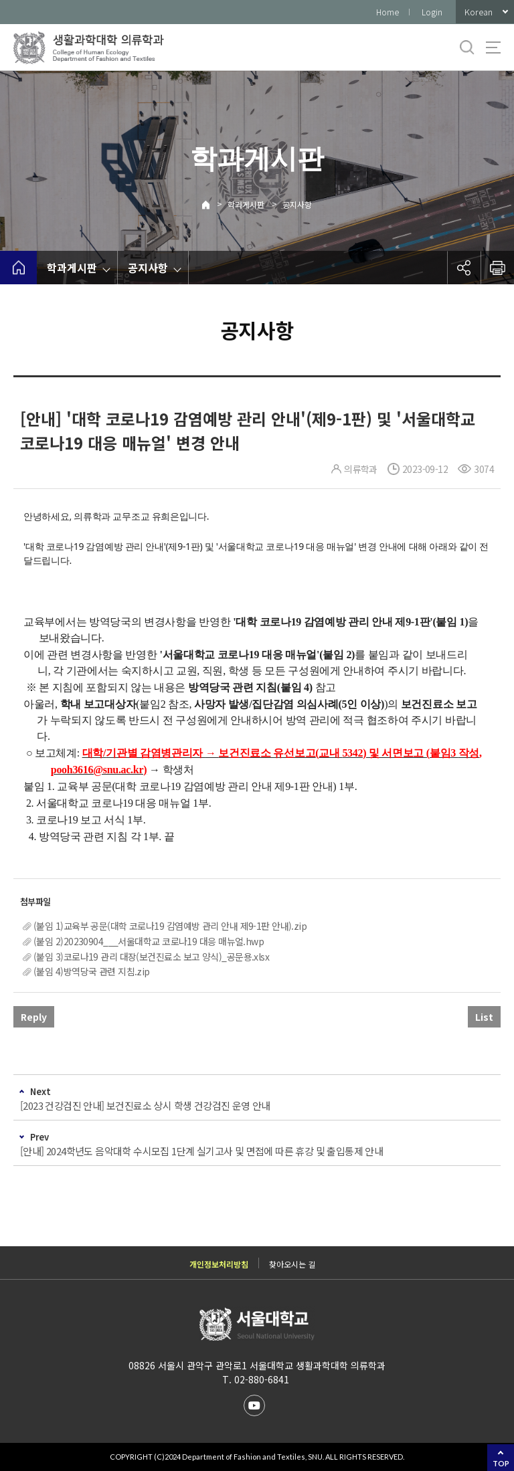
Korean (478, 11)
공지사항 (297, 204)
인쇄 (497, 267)
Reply (34, 1016)
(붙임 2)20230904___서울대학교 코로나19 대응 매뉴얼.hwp (148, 941)
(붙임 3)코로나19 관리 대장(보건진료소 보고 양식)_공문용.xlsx (151, 956)
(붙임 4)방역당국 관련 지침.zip (91, 971)
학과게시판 (246, 204)
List (484, 1016)
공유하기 (464, 267)
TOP (501, 1463)
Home (387, 11)
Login (432, 11)
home (18, 267)
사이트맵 (493, 47)
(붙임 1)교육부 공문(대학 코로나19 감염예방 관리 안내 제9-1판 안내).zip (170, 926)
